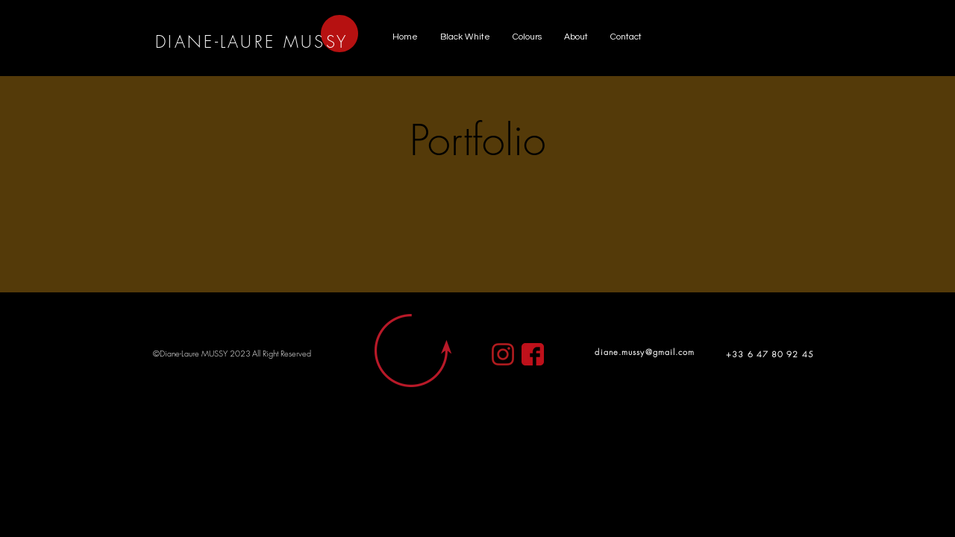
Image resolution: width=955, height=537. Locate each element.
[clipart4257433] (533, 354)
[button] (465, 37)
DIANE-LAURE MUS (240, 42)
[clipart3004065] (503, 354)
